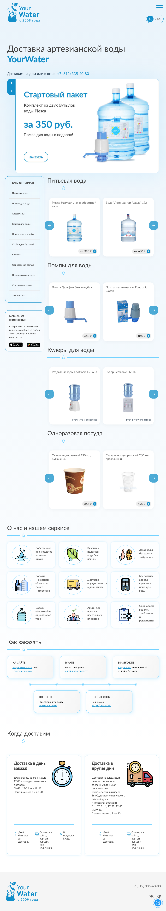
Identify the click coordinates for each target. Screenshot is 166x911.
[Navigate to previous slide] (11, 91)
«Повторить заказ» (22, 671)
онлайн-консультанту (76, 671)
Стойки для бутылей (23, 244)
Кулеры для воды (21, 224)
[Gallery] (87, 126)
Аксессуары (18, 214)
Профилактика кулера (23, 275)
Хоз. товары (18, 296)
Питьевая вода (20, 193)
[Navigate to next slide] (11, 83)
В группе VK (124, 667)
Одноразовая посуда (23, 265)
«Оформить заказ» (22, 667)
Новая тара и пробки (23, 234)
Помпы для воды (21, 203)
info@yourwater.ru (48, 705)
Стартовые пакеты (22, 285)
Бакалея (16, 255)
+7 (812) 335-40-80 (73, 74)
